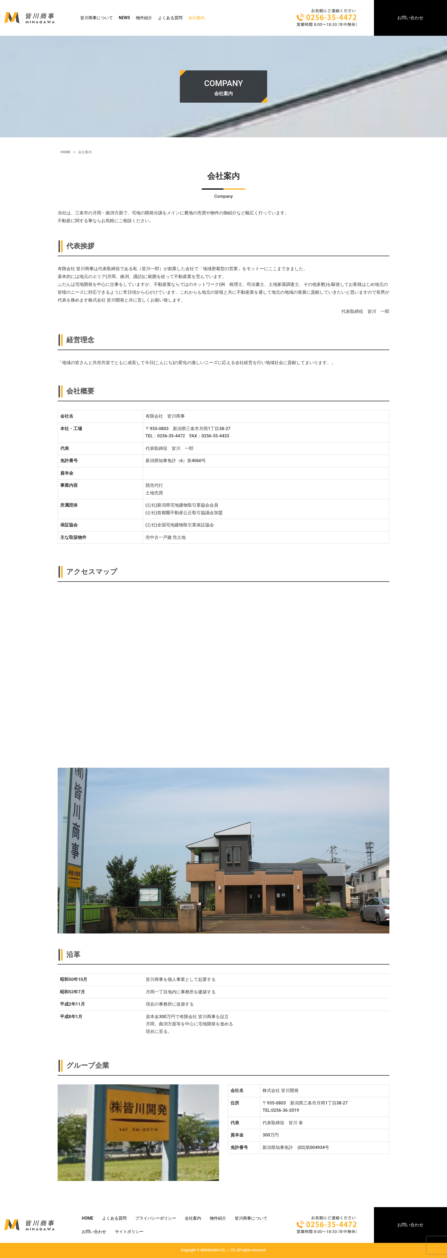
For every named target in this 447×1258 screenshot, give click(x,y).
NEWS (124, 17)
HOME (65, 152)
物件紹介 (144, 17)
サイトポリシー (129, 1231)
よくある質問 (170, 17)
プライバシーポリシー (155, 1218)
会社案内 (196, 17)
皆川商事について (96, 17)
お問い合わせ (410, 17)
